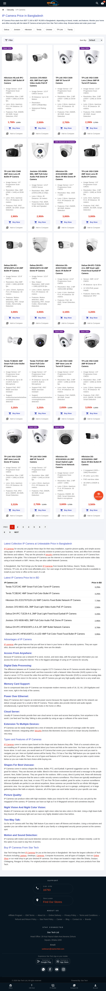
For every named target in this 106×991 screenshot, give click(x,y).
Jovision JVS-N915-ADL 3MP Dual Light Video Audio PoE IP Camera (38, 607)
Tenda (38, 30)
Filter (9, 40)
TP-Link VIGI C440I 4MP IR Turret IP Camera (38, 459)
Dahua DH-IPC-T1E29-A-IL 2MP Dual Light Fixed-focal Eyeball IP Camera (41, 614)
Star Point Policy (46, 919)
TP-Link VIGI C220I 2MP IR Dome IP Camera (90, 363)
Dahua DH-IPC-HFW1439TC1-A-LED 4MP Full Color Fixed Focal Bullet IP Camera (45, 634)
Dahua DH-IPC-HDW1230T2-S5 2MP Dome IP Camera (39, 268)
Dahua (6, 30)
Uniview (49, 30)
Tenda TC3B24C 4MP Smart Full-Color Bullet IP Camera (14, 363)
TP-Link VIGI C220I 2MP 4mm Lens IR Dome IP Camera (12, 459)
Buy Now (14, 128)
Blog (67, 919)
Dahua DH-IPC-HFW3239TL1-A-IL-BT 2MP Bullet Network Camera (38, 627)
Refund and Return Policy (25, 919)
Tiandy (70, 30)
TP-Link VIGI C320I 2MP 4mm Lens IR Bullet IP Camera (90, 174)
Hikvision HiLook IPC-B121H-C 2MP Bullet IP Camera (14, 80)
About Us (41, 915)
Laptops (23, 856)
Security (38, 731)
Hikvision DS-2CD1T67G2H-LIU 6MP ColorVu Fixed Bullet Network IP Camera (43, 600)
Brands (88, 919)
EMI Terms (29, 915)
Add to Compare (14, 133)
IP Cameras (9, 549)
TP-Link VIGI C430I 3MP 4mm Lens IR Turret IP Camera (64, 363)
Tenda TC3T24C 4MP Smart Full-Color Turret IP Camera (39, 363)
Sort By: (83, 40)
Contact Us (77, 919)
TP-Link (60, 30)
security (48, 555)
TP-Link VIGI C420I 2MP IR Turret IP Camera (64, 80)
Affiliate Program (15, 915)
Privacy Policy (70, 915)
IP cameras (9, 644)
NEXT (16, 532)
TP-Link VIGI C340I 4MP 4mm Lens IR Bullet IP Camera (12, 174)
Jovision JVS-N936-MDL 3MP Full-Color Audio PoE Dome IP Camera (39, 620)
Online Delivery (55, 915)
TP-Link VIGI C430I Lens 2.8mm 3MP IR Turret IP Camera (90, 80)
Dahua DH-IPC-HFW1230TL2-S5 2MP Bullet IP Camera (13, 268)
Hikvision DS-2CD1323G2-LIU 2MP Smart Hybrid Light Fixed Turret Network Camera (65, 462)
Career (59, 919)
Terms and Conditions (88, 915)
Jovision (17, 30)
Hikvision (28, 30)
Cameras (40, 856)
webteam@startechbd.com (53, 949)
